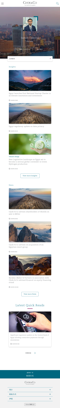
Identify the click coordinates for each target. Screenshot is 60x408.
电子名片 (40, 49)
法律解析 (12, 59)
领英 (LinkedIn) (24, 49)
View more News (30, 294)
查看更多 (28, 353)
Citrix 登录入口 (30, 404)
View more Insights (30, 176)
